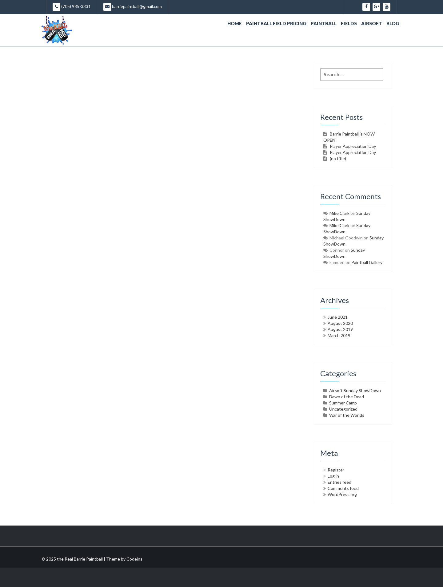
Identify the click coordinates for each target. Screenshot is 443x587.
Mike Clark (339, 213)
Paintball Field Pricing (276, 23)
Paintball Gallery (366, 262)
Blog (392, 23)
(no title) (338, 158)
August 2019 (340, 329)
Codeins (134, 558)
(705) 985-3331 (72, 7)
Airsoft (371, 23)
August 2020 (340, 323)
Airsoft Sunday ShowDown (355, 390)
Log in (333, 476)
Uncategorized (343, 409)
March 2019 (339, 335)
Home (234, 23)
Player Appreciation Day (353, 146)
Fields (349, 23)
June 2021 (338, 317)
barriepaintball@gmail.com (132, 7)
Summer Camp (343, 402)
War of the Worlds (346, 415)
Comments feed (343, 488)
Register (336, 469)
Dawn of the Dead (346, 396)
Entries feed (339, 482)
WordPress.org (342, 494)
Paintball (324, 23)
